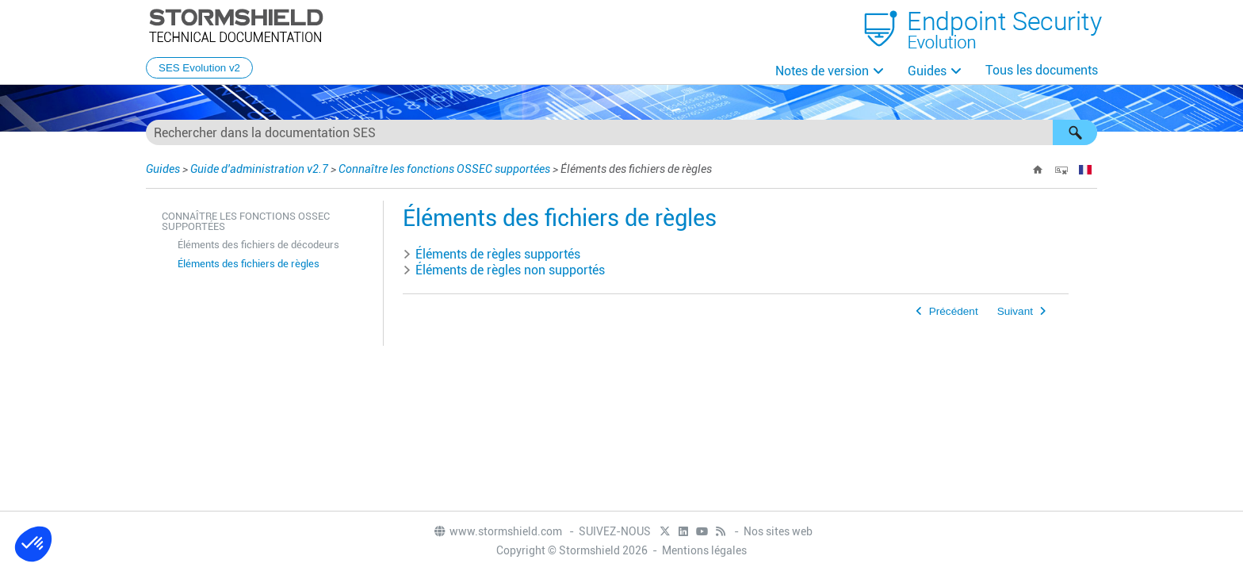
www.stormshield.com (497, 531)
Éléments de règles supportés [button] (491, 254)
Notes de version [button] (822, 71)
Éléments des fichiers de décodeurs (258, 245)
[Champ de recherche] (621, 132)
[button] (1075, 132)
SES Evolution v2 (199, 68)
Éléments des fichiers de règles (248, 264)
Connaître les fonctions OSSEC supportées (444, 169)
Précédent (953, 311)
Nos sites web (778, 531)
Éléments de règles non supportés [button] (504, 270)
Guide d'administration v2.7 (259, 169)
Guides (927, 71)
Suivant (1015, 311)
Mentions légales (704, 550)
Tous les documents (1041, 70)
